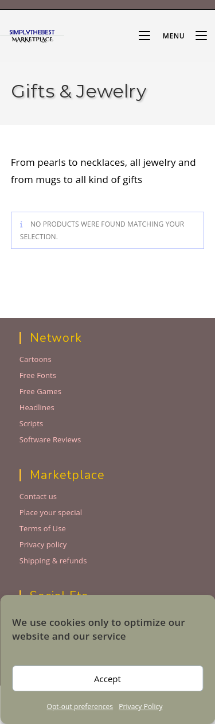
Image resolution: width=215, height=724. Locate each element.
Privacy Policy (140, 706)
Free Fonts (37, 375)
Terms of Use (42, 528)
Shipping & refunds (53, 560)
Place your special (51, 512)
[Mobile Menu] (163, 36)
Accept (107, 678)
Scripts (31, 423)
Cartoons (35, 359)
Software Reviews (50, 439)
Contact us (38, 496)
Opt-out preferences (79, 706)
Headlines (36, 407)
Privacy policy (43, 544)
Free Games (40, 391)
